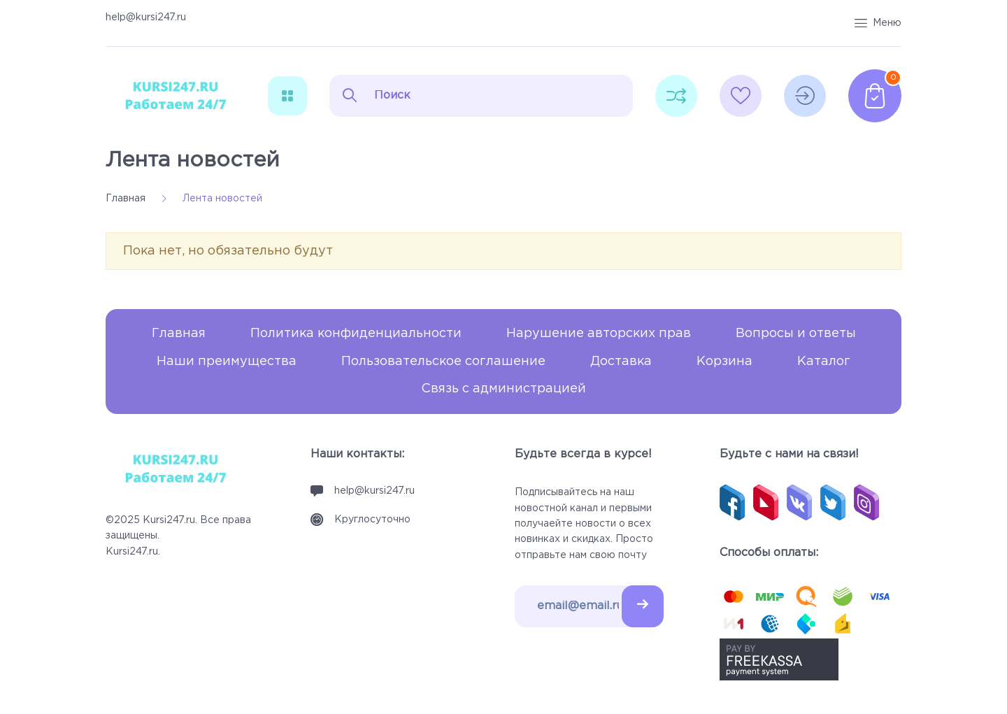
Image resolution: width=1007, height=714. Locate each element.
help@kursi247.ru (146, 17)
